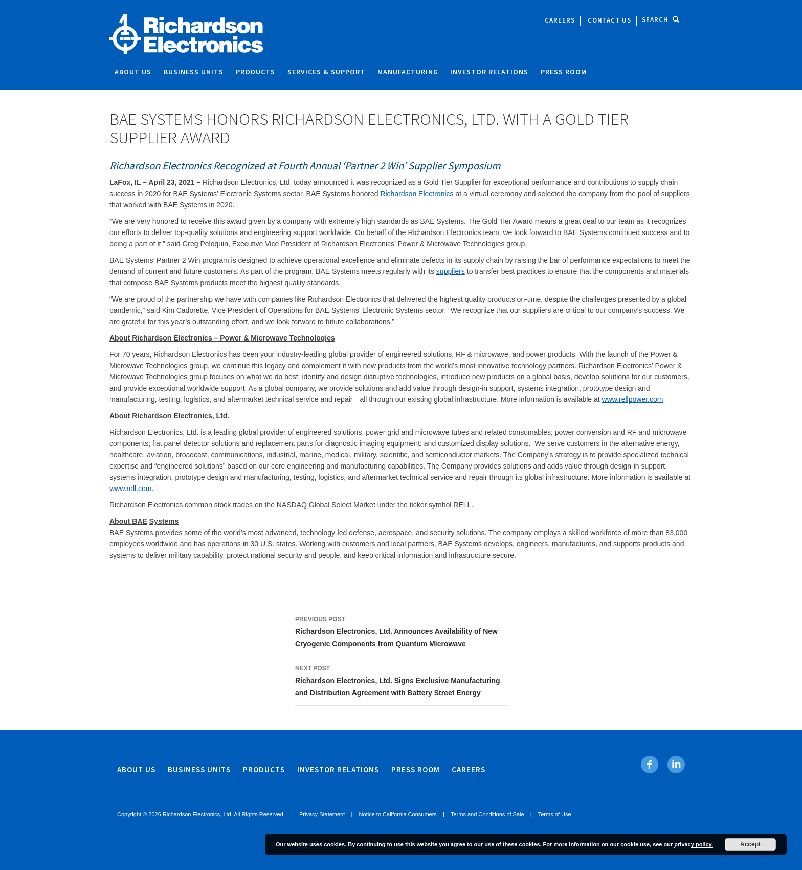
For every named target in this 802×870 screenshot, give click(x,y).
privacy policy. (693, 844)
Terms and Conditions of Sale (487, 814)
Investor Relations (489, 71)
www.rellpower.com (632, 399)
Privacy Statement (322, 814)
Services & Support (326, 71)
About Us (133, 71)
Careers (560, 20)
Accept (750, 844)
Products (255, 71)
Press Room (564, 71)
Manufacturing (407, 71)
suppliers (450, 271)
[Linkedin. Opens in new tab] (676, 764)
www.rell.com (130, 488)
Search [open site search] (661, 19)
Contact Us (609, 20)
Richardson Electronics (416, 193)
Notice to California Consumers (398, 814)
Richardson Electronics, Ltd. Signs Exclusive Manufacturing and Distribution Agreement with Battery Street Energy (401, 679)
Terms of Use (554, 814)
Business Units (194, 71)
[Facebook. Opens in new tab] (650, 764)
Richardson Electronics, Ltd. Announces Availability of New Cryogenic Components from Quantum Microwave (401, 630)
